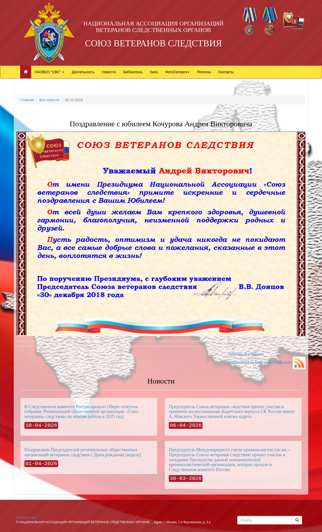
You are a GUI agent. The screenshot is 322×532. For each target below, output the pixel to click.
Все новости (49, 100)
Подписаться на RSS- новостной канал (266, 362)
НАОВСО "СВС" (49, 72)
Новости (109, 72)
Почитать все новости (246, 354)
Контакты (225, 72)
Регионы (204, 72)
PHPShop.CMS (26, 518)
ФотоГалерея (177, 72)
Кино (154, 72)
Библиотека (132, 72)
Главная (27, 100)
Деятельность (83, 72)
